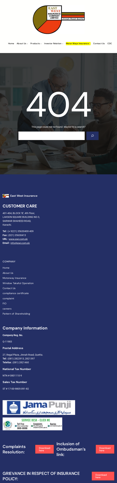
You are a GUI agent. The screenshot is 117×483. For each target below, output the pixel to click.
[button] (44, 449)
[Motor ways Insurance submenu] (90, 43)
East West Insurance (23, 196)
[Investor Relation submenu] (62, 43)
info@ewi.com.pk (20, 243)
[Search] (92, 136)
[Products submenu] (41, 43)
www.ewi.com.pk (18, 239)
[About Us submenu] (27, 43)
